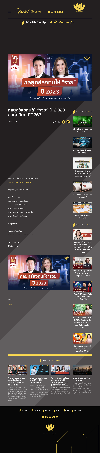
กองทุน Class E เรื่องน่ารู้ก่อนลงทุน (82, 151)
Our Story (77, 410)
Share (10, 304)
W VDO (58, 410)
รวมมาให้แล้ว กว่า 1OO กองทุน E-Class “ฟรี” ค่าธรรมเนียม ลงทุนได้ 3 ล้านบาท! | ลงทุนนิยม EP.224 (82, 247)
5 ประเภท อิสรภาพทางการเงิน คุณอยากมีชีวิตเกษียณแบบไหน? (82, 173)
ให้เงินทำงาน (37, 411)
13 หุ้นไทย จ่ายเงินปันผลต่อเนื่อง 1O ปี (82, 130)
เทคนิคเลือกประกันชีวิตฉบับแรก (82, 216)
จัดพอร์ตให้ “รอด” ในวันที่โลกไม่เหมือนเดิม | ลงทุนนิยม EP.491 (82, 296)
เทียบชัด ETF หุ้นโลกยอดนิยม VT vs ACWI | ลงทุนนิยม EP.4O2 (82, 273)
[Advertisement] (50, 40)
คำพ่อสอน (48, 411)
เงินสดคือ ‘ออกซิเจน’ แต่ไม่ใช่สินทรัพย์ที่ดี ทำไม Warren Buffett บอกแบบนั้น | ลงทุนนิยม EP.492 (82, 322)
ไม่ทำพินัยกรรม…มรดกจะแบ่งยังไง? (82, 195)
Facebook (11, 182)
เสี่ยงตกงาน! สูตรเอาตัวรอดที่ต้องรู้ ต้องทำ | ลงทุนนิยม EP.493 (83, 348)
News (67, 410)
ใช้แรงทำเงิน (25, 411)
